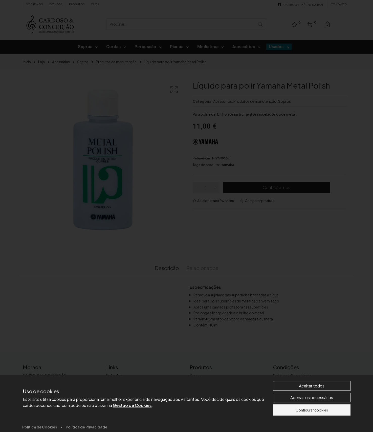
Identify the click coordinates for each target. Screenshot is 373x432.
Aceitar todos (311, 419)
